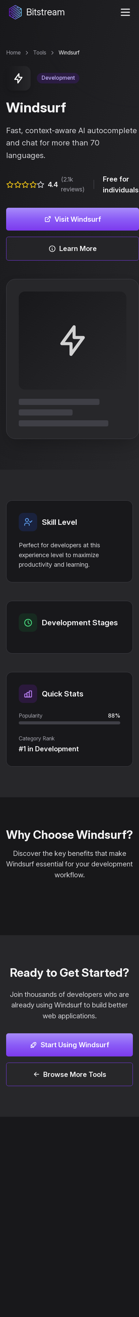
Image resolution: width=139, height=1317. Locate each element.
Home (13, 52)
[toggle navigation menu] (125, 12)
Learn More (72, 248)
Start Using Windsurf (69, 1044)
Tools (39, 52)
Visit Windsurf (73, 219)
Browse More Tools (70, 1074)
